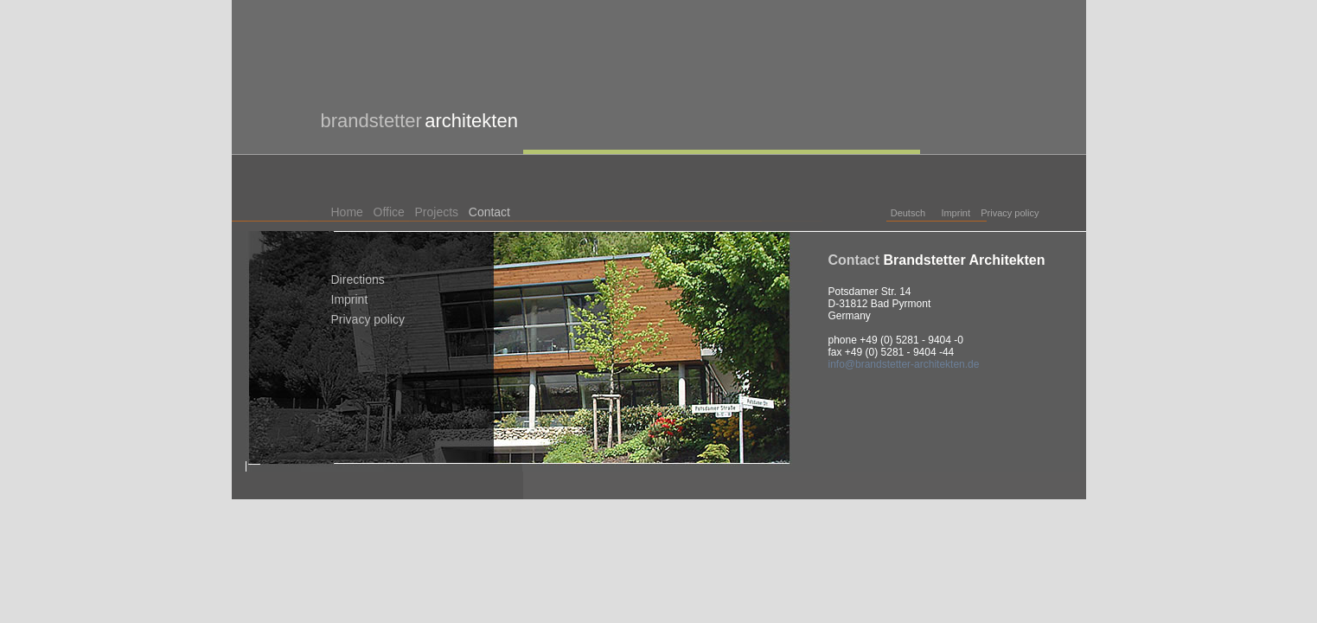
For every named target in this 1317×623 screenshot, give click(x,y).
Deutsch (908, 213)
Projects (437, 212)
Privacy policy (1010, 213)
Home (347, 212)
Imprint (955, 213)
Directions (358, 279)
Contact (489, 212)
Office (389, 212)
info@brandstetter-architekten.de (904, 364)
